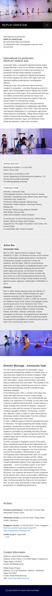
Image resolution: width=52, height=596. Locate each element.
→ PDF (6, 537)
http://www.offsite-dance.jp (18, 578)
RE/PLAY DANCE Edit (14, 25)
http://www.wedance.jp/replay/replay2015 (19, 528)
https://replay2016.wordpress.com (17, 531)
